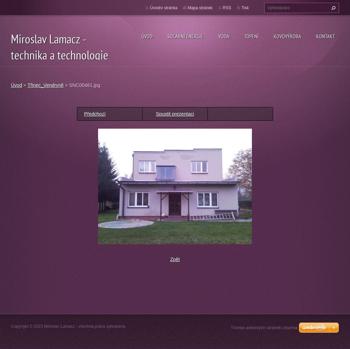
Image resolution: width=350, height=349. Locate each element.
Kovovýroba (287, 36)
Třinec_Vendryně (45, 85)
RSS (227, 7)
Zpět (175, 259)
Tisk (245, 7)
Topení (251, 36)
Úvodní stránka (164, 7)
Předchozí (95, 114)
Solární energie (185, 36)
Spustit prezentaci (175, 114)
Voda (223, 36)
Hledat (332, 8)
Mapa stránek (200, 7)
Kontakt (325, 36)
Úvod (147, 36)
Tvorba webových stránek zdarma (264, 327)
